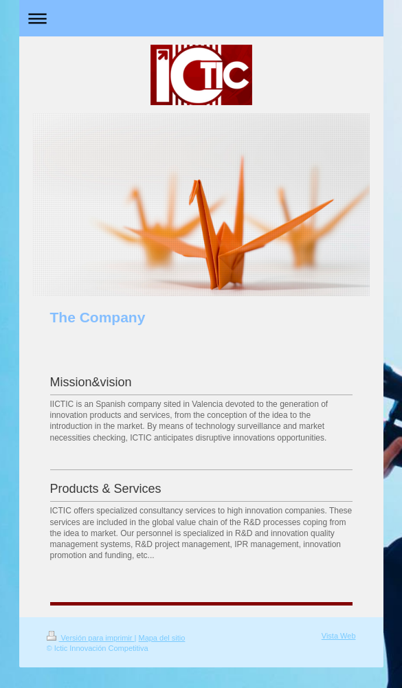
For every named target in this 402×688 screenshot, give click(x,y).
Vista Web (339, 636)
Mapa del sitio (161, 638)
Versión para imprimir (91, 638)
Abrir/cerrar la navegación (201, 18)
